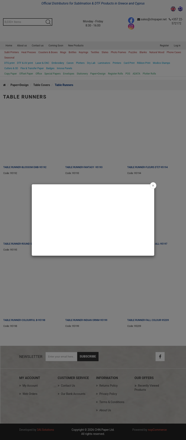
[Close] (153, 185)
